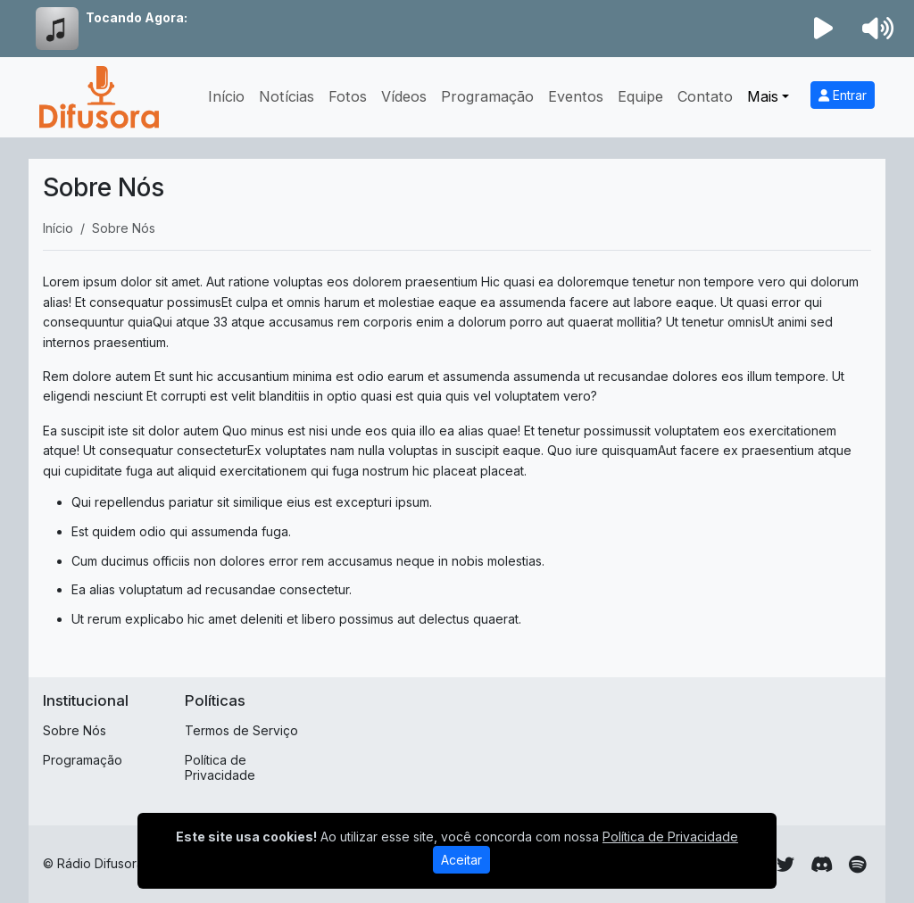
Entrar (842, 95)
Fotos (347, 96)
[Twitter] (785, 864)
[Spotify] (857, 864)
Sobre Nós (74, 730)
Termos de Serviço (241, 730)
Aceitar (461, 859)
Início (226, 96)
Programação (487, 96)
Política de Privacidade (220, 767)
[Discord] (821, 864)
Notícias (286, 96)
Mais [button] (762, 96)
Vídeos (404, 96)
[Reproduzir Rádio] (823, 28)
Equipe (640, 96)
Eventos (575, 96)
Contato (705, 96)
